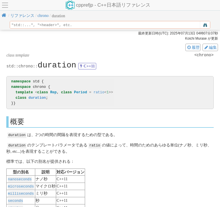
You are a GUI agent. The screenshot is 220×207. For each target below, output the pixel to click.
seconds (15, 199)
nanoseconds (20, 178)
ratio (98, 92)
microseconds (21, 185)
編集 (210, 47)
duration (37, 97)
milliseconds (21, 192)
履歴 (193, 47)
